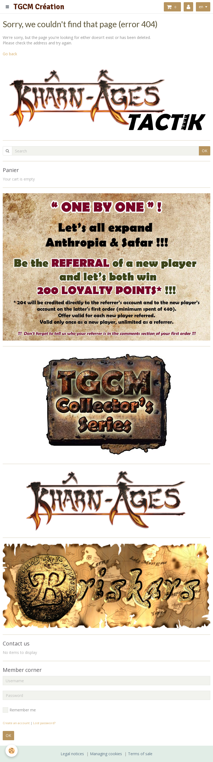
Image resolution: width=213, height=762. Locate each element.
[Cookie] (11, 751)
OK (204, 150)
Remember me (19, 710)
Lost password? (44, 723)
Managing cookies (106, 753)
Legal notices (72, 753)
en (201, 6)
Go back (10, 53)
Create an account (16, 723)
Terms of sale (140, 753)
